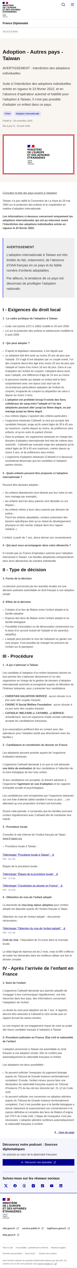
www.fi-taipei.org (12, 838)
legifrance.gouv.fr (57, 1228)
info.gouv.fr (9, 1228)
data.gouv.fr (9, 1235)
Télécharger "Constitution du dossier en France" (31, 885)
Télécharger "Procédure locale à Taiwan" (27, 854)
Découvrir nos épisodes (38, 1162)
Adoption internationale (27, 113)
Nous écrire (30, 1253)
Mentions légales (58, 1248)
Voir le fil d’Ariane (10, 31)
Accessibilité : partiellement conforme (32, 1248)
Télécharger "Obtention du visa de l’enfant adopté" (32, 928)
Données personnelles (12, 1253)
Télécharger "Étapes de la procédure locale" (28, 874)
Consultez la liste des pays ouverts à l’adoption (30, 193)
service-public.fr (31, 1228)
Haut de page (66, 1132)
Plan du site (8, 1248)
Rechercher (63, 4)
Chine (8, 113)
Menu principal (72, 4)
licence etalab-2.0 (45, 1264)
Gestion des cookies (48, 1253)
